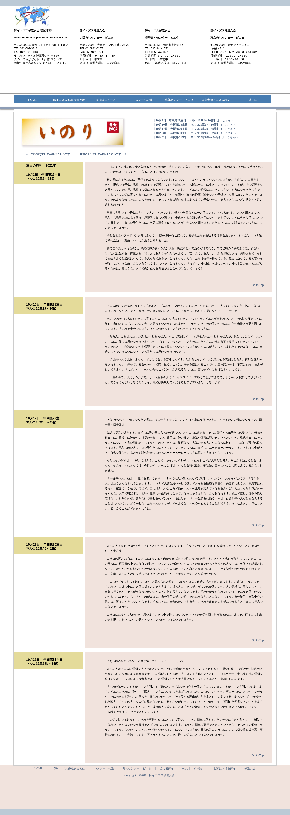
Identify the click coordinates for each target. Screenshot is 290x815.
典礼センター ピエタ (179, 99)
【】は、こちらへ (193, 120)
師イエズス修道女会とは (69, 768)
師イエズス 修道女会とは (69, 99)
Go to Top (258, 285)
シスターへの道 (142, 99)
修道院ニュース (106, 99)
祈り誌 (252, 99)
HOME (32, 99)
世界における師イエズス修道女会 (234, 768)
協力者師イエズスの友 (216, 99)
